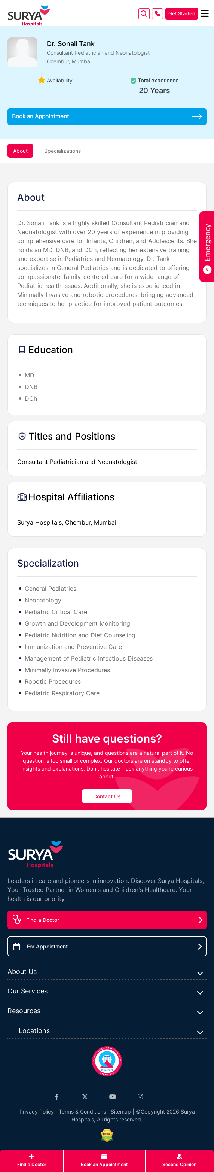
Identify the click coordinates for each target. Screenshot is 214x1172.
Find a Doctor (42, 920)
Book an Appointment (107, 116)
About (20, 151)
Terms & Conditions (82, 1111)
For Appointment (47, 946)
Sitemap (121, 1111)
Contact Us (107, 796)
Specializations (62, 151)
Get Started (181, 13)
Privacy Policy (36, 1111)
